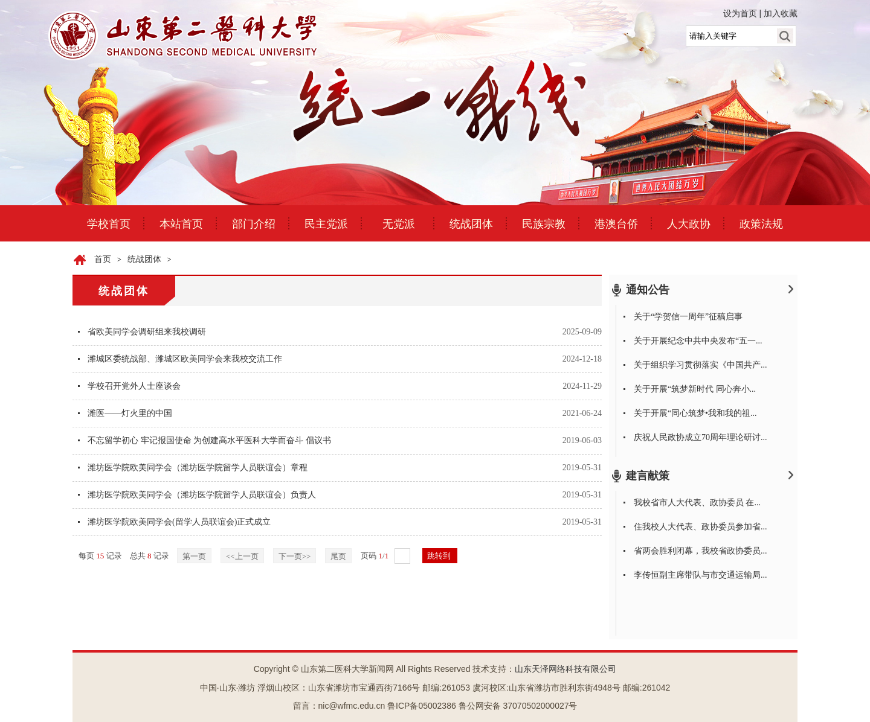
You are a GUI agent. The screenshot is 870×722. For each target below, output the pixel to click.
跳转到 (440, 555)
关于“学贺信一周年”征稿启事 (688, 316)
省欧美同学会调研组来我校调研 (147, 331)
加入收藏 (781, 13)
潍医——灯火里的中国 (130, 413)
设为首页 (740, 13)
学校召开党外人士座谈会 (134, 386)
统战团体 (144, 259)
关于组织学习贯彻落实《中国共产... (700, 364)
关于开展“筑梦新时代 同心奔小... (695, 389)
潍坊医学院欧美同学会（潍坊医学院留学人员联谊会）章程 (198, 467)
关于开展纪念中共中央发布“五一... (698, 340)
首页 (102, 259)
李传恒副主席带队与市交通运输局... (700, 575)
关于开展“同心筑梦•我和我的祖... (695, 413)
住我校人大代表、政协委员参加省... (700, 526)
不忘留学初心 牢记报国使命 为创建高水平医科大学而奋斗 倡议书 (209, 440)
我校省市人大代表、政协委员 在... (697, 502)
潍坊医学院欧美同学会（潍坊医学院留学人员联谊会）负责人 (202, 494)
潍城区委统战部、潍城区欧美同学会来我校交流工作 (185, 358)
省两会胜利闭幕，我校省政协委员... (700, 550)
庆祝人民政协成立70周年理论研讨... (700, 437)
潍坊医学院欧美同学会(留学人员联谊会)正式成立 (179, 521)
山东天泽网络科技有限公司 (565, 669)
